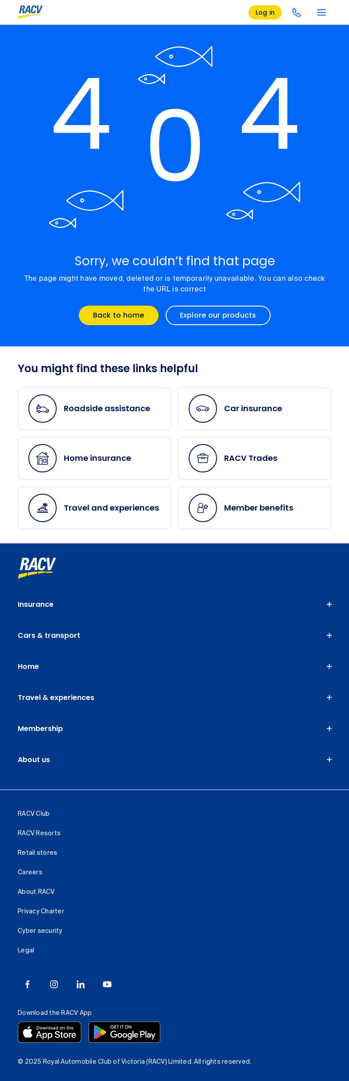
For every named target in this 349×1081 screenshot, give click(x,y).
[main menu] (321, 12)
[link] (37, 568)
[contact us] (296, 12)
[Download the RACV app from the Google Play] (124, 1032)
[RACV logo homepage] (30, 12)
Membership (40, 728)
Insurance (36, 604)
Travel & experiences (56, 697)
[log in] (265, 12)
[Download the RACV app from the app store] (49, 1032)
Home (28, 666)
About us (34, 760)
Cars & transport (49, 635)
